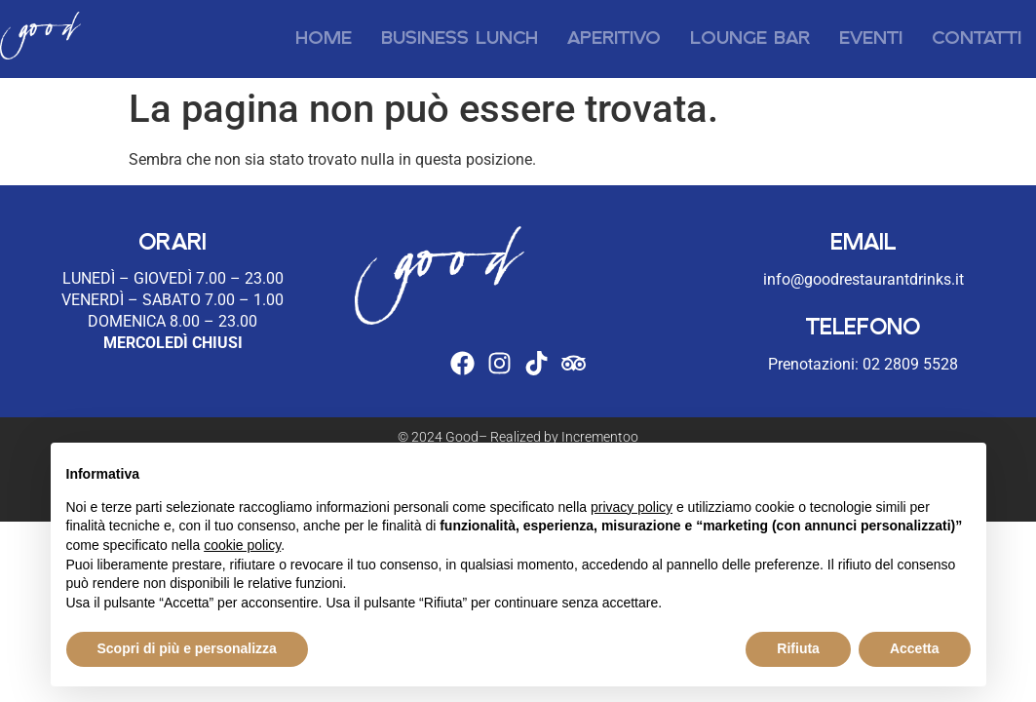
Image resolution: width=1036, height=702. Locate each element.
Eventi (870, 39)
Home (323, 39)
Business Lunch (459, 39)
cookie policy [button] (242, 545)
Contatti (976, 39)
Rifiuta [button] (798, 648)
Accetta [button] (915, 648)
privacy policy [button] (631, 507)
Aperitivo (614, 39)
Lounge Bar (750, 39)
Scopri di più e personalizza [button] (187, 648)
